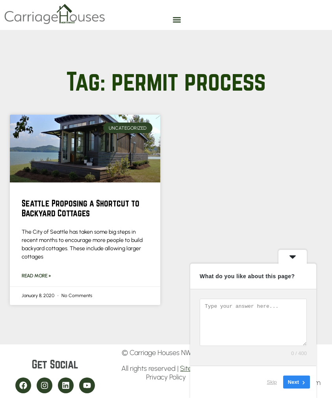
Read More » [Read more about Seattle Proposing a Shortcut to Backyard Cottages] (36, 276)
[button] (177, 19)
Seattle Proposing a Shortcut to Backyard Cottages (80, 208)
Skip (272, 382)
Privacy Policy (166, 377)
